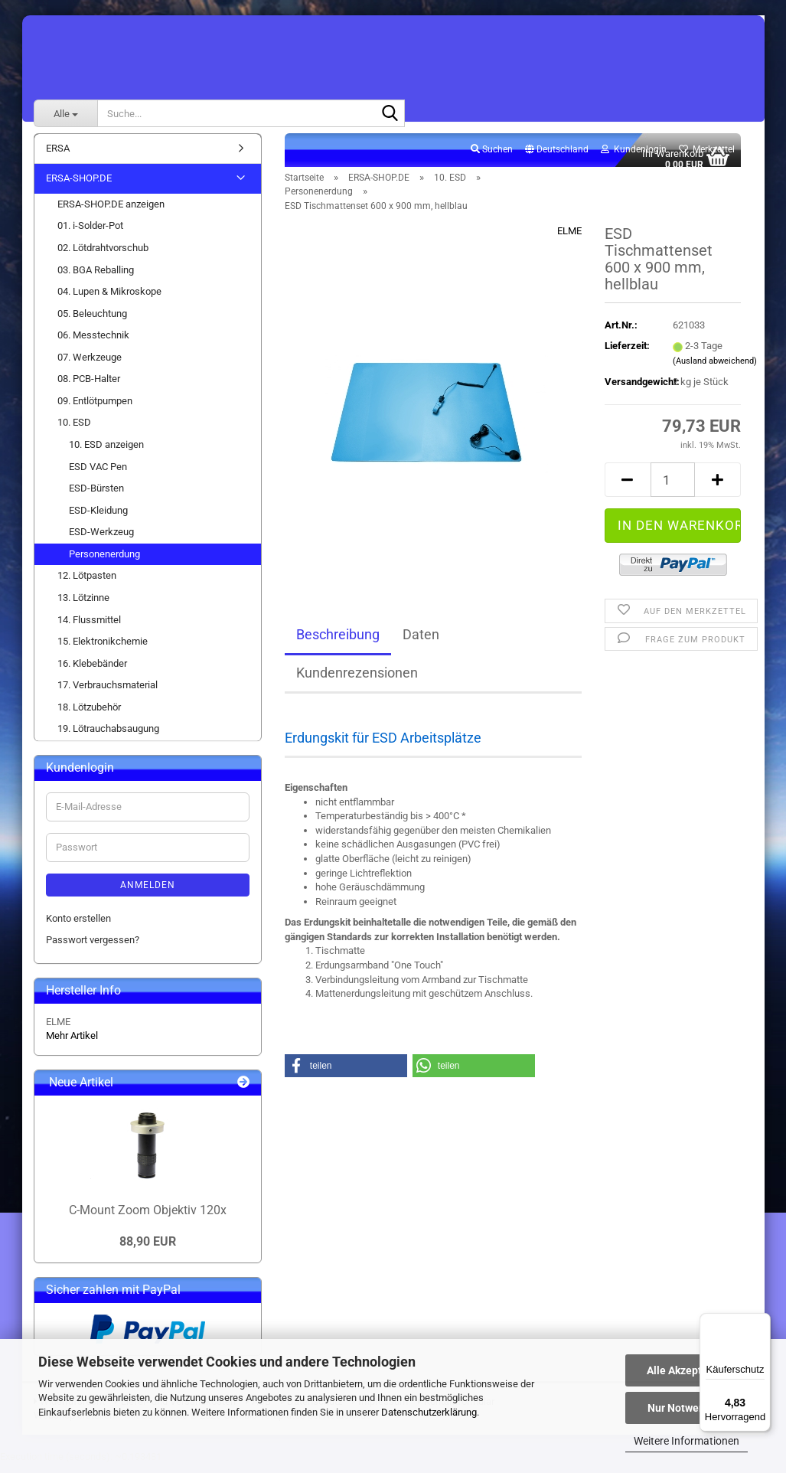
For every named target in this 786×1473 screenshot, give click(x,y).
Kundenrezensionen (357, 682)
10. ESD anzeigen (106, 453)
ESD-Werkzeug (101, 541)
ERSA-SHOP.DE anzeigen (111, 212)
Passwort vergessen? (92, 949)
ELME (569, 240)
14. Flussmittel (89, 628)
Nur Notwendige (686, 1408)
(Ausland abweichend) (715, 369)
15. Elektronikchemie (102, 649)
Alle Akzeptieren (687, 1370)
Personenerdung (104, 562)
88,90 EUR (147, 1250)
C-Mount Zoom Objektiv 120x (148, 1218)
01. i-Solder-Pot (90, 234)
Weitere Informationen (686, 1441)
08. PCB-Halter (88, 388)
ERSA (58, 156)
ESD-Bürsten (96, 496)
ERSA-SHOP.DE (79, 187)
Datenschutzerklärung (429, 1412)
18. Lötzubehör (89, 715)
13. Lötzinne (83, 606)
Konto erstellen (78, 926)
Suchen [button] (492, 157)
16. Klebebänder (92, 672)
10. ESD (74, 431)
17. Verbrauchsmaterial (107, 694)
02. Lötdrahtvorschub (102, 256)
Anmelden (147, 893)
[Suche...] (65, 113)
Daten (421, 643)
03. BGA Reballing (95, 278)
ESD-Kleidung (98, 518)
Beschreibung (338, 643)
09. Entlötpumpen (94, 409)
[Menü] (761, 1322)
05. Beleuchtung (92, 322)
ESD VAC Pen (98, 475)
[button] (557, 158)
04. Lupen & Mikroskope (109, 299)
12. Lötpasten (86, 584)
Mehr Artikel (72, 1044)
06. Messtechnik (93, 344)
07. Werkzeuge (89, 365)
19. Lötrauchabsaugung (108, 737)
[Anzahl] (673, 489)
